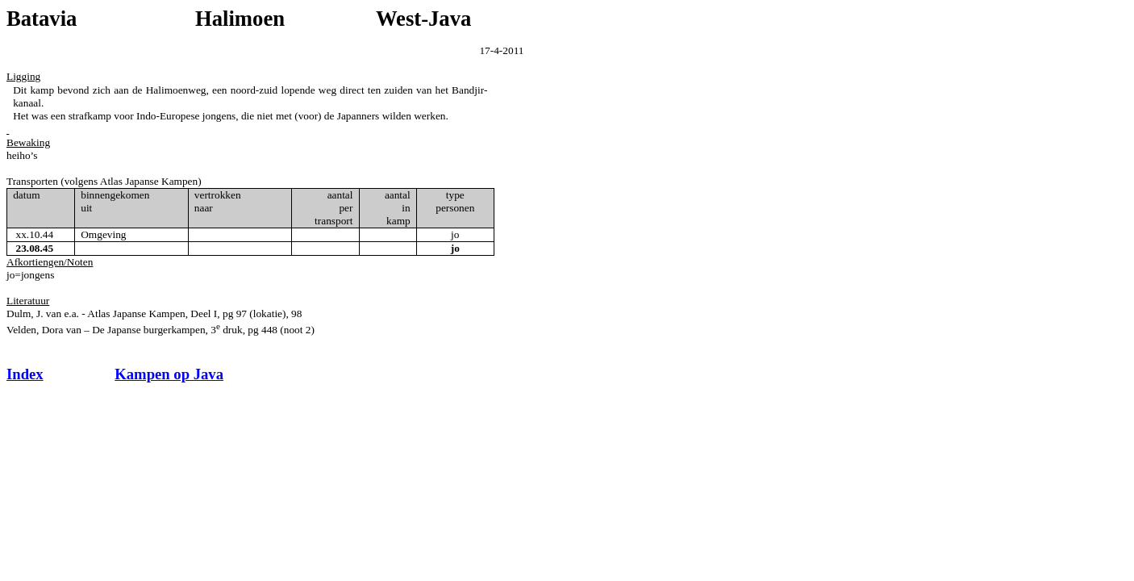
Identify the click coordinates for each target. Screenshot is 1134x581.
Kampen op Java (169, 374)
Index (25, 374)
